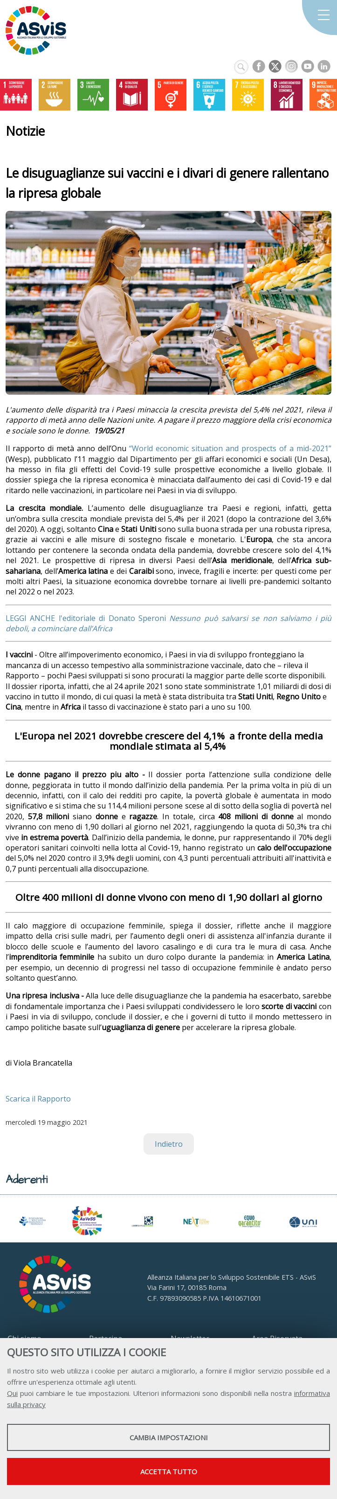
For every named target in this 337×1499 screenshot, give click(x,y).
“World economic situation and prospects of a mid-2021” (230, 448)
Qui (12, 1393)
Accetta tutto (168, 1471)
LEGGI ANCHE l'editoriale (52, 618)
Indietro (169, 1144)
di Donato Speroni (132, 618)
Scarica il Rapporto (38, 1099)
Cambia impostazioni (169, 1437)
